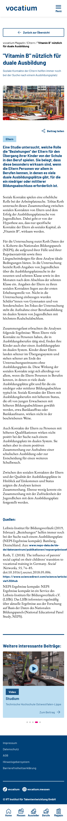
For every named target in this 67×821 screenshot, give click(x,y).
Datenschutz (11, 749)
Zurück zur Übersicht (33, 32)
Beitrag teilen (52, 131)
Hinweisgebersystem (16, 761)
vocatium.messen (36, 789)
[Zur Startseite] (25, 8)
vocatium (11, 789)
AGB (5, 755)
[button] (27, 722)
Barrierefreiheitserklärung (19, 768)
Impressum (10, 743)
